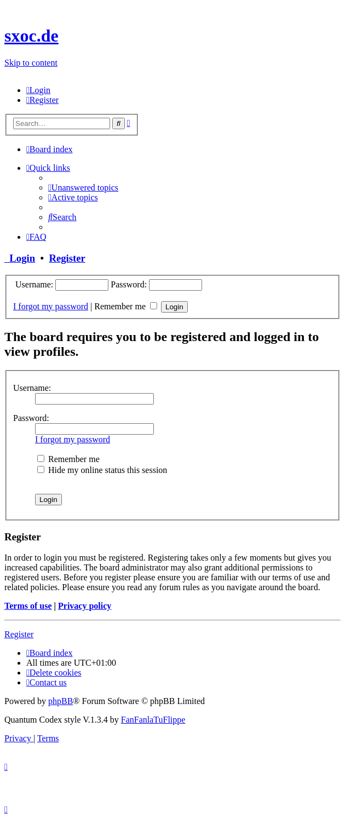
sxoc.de (31, 35)
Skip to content (31, 62)
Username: (32, 388)
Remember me (125, 306)
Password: (31, 418)
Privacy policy (84, 605)
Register (67, 258)
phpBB (60, 701)
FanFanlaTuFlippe (153, 719)
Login (19, 258)
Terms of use (28, 605)
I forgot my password (50, 306)
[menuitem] (38, 90)
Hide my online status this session (102, 470)
